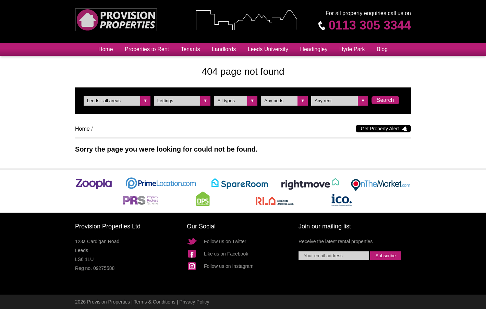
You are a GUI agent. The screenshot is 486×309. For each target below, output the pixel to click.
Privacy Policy (194, 302)
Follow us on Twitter (225, 241)
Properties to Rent (147, 49)
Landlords (224, 49)
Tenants (190, 49)
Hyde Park (352, 49)
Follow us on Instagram (229, 266)
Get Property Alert (380, 128)
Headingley (313, 49)
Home (105, 49)
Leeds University (268, 49)
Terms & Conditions (154, 302)
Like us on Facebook (226, 254)
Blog (382, 49)
